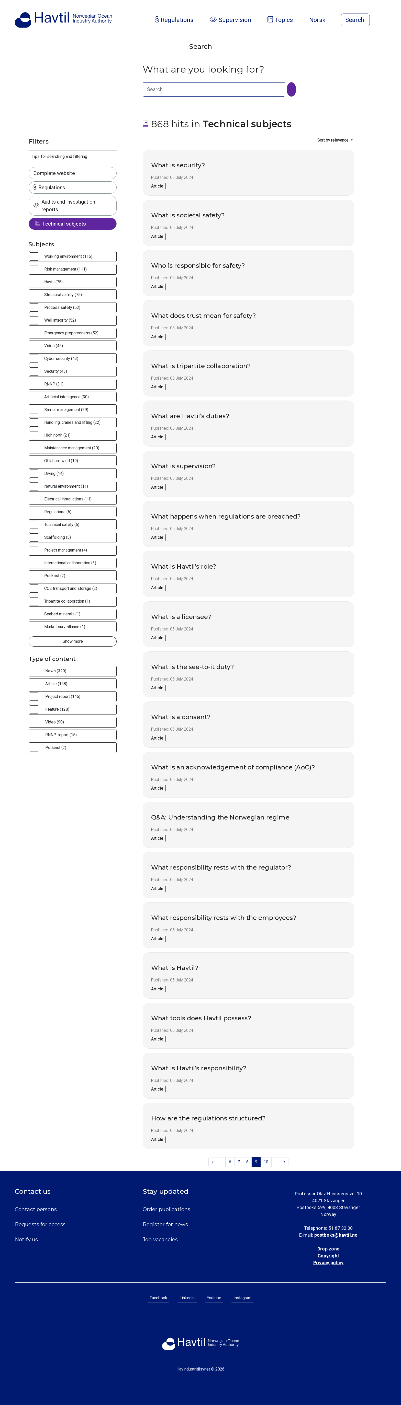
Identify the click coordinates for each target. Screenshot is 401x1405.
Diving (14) (54, 473)
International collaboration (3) (70, 562)
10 (266, 1162)
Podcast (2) (55, 747)
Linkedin (187, 1297)
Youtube (214, 1297)
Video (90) (54, 722)
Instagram (242, 1297)
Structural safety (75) (63, 294)
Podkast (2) (54, 575)
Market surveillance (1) (64, 626)
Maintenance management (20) (71, 448)
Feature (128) (57, 709)
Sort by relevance (333, 140)
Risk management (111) (65, 269)
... (221, 1162)
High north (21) (57, 435)
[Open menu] (383, 20)
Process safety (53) (62, 307)
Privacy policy (328, 1262)
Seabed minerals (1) (62, 614)
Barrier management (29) (66, 409)
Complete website (54, 173)
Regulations (49, 187)
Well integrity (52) (60, 320)
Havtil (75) (53, 281)
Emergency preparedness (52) (71, 333)
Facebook (158, 1297)
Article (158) (56, 683)
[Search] (291, 89)
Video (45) (53, 345)
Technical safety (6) (61, 524)
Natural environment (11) (66, 486)
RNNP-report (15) (61, 734)
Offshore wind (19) (61, 460)
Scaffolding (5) (57, 537)
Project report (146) (62, 696)
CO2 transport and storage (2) (70, 588)
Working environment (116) (68, 256)
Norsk (321, 20)
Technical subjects (61, 224)
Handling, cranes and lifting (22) (72, 422)
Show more (73, 641)
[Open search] (355, 20)
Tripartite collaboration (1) (67, 601)
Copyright (328, 1255)
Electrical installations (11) (68, 499)
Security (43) (55, 371)
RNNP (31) (53, 384)
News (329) (55, 671)
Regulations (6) (57, 511)
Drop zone (328, 1248)
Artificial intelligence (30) (66, 396)
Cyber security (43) (61, 358)
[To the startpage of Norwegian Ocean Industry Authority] (63, 20)
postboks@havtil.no (336, 1235)
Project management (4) (65, 550)
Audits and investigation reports (64, 206)
